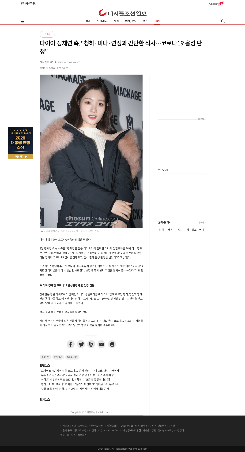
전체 (161, 230)
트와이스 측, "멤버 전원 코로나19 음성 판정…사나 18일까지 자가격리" (80, 370)
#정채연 (58, 357)
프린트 (112, 344)
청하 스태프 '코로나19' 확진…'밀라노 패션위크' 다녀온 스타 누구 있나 (80, 384)
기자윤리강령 (149, 430)
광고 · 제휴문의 (79, 435)
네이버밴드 (91, 344)
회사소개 (64, 435)
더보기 (201, 119)
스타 (47, 34)
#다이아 (45, 357)
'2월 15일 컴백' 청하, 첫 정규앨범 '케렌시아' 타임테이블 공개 (75, 389)
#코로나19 (72, 357)
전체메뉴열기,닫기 (22, 21)
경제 (87, 21)
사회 (116, 21)
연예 (157, 21)
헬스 (145, 21)
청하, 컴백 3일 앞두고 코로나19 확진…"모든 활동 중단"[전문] (75, 379)
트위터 (81, 344)
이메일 (101, 344)
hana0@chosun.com (68, 62)
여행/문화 (130, 21)
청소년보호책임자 (167, 430)
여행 (186, 230)
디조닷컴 (122, 12)
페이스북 (71, 344)
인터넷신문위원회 (194, 430)
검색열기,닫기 (223, 21)
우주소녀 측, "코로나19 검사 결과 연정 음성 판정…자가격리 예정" (78, 375)
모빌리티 (102, 21)
